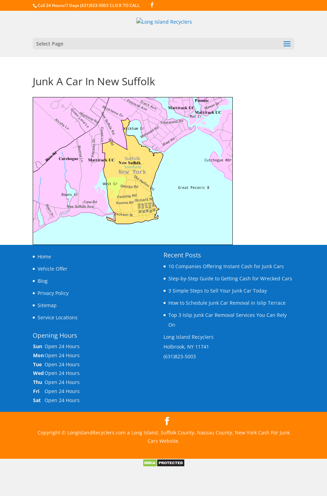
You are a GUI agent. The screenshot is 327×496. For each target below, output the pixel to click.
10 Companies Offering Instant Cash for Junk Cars (226, 266)
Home (44, 256)
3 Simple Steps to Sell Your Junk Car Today (217, 290)
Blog (43, 281)
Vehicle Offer (52, 268)
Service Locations (58, 317)
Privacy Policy (53, 293)
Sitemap (47, 305)
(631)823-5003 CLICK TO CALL (110, 5)
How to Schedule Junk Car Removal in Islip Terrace (227, 302)
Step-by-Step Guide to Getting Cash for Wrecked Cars (230, 278)
